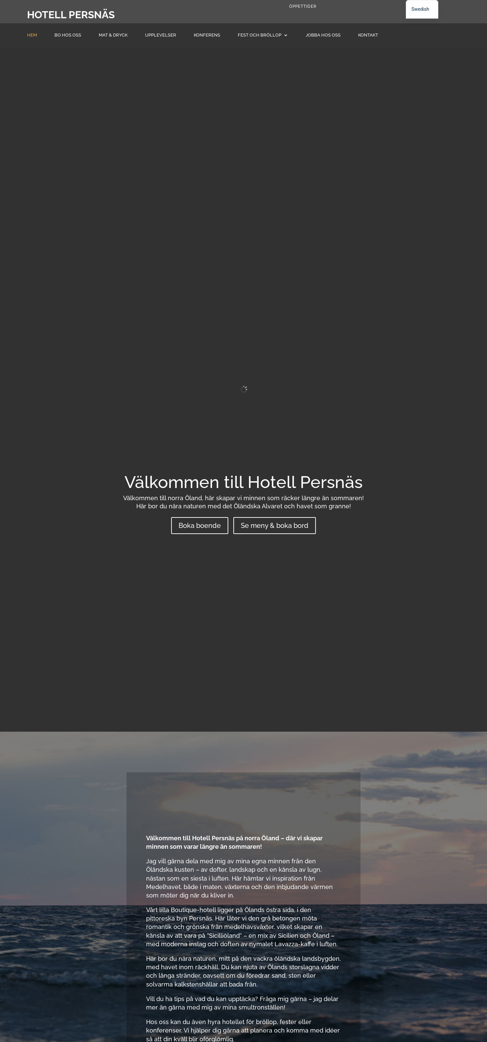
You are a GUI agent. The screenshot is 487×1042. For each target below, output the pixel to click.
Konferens (207, 35)
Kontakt (368, 35)
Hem (32, 35)
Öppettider (303, 6)
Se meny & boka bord (274, 526)
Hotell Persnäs (71, 15)
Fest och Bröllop (259, 35)
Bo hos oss (67, 35)
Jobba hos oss (323, 35)
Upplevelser (160, 35)
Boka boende (200, 526)
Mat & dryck (113, 35)
